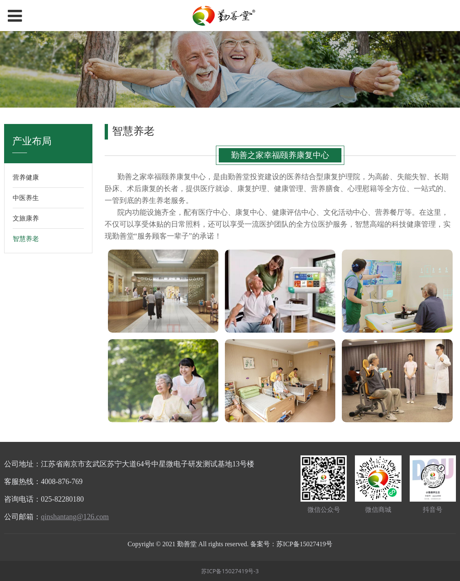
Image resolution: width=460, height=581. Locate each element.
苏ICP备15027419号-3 (230, 571)
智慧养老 (26, 238)
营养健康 (26, 177)
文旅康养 (26, 218)
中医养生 (26, 197)
